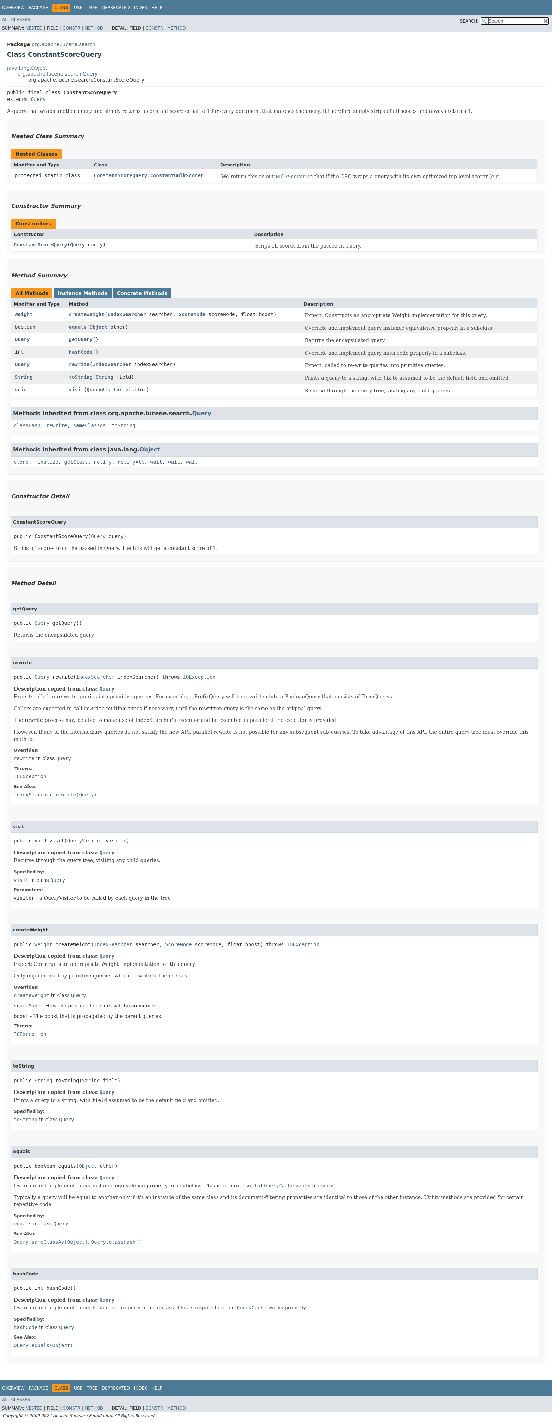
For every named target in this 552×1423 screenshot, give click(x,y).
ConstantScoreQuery (40, 245)
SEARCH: (469, 21)
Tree (92, 7)
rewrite (79, 364)
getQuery (81, 339)
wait (156, 462)
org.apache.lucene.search (63, 44)
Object (99, 327)
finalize (46, 462)
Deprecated (116, 7)
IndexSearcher (126, 314)
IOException (199, 677)
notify (103, 462)
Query (38, 99)
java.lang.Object (27, 68)
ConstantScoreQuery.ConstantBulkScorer (149, 175)
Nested (33, 28)
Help (156, 7)
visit (76, 389)
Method (93, 28)
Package (38, 7)
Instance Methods (82, 293)
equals (78, 327)
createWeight (87, 314)
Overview (13, 7)
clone (21, 462)
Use (78, 7)
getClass (76, 462)
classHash (27, 425)
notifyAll (131, 462)
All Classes (16, 19)
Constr (71, 28)
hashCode (81, 352)
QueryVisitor (104, 389)
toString (81, 377)
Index (141, 7)
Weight (24, 314)
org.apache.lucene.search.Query (58, 74)
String (24, 377)
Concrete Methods (142, 293)
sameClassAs (89, 425)
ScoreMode (191, 314)
